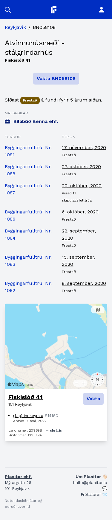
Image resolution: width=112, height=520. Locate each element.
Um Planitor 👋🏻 (91, 476)
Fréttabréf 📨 (94, 494)
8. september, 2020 (84, 283)
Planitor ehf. (18, 476)
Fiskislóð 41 (25, 397)
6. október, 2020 (80, 212)
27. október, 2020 (81, 166)
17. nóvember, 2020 (84, 147)
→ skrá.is (54, 430)
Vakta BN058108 (56, 78)
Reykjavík (15, 27)
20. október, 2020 (82, 185)
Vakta (93, 399)
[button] (8, 9)
